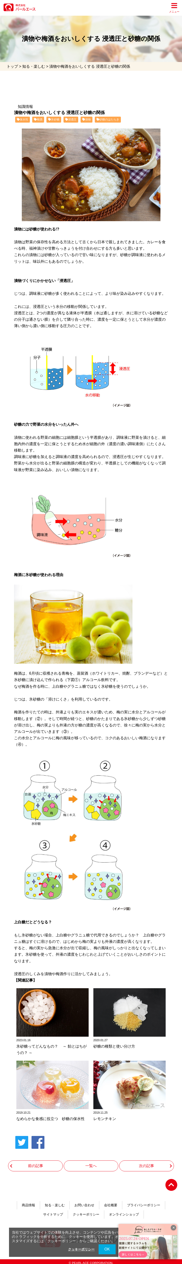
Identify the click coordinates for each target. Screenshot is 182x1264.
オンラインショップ (124, 1211)
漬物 (86, 119)
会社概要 (110, 1201)
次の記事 (146, 1161)
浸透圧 (71, 119)
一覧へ (91, 1161)
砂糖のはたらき (107, 119)
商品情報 (28, 1201)
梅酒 (38, 119)
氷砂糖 (53, 119)
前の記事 (35, 1161)
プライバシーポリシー (143, 1201)
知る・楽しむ (33, 66)
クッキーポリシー (86, 1211)
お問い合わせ (84, 1201)
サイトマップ (53, 1211)
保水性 (22, 119)
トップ (12, 66)
